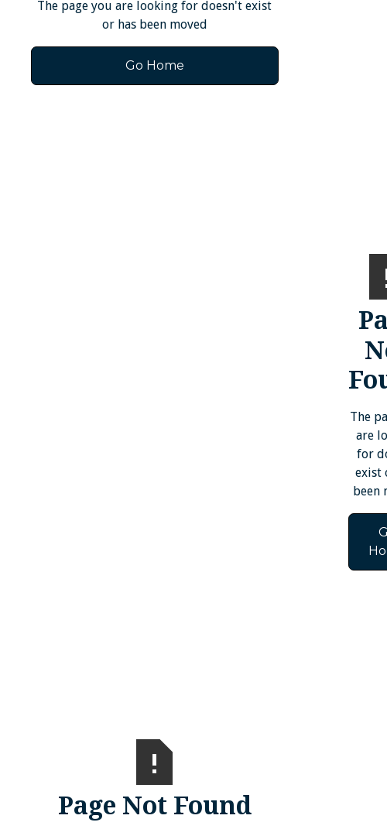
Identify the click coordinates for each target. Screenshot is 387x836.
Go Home (154, 65)
